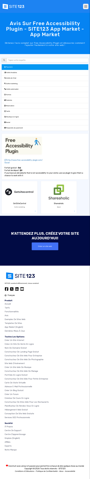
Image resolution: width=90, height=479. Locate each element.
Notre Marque (11, 450)
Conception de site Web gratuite (19, 413)
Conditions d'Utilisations (24, 471)
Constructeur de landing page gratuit (22, 352)
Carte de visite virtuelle (15, 383)
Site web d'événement (15, 363)
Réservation (9, 106)
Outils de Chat (10, 78)
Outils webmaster (11, 89)
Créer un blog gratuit (14, 390)
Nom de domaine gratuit (16, 348)
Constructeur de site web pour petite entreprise (26, 379)
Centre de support (13, 430)
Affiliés (7, 442)
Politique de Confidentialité (47, 471)
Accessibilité (70, 471)
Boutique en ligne (11, 117)
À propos (9, 426)
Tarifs (7, 111)
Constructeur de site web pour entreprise (23, 355)
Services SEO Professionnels (17, 417)
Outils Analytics (10, 72)
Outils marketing (11, 83)
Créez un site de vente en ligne (19, 344)
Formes (7, 95)
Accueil (8, 304)
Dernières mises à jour (15, 331)
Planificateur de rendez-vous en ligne (22, 406)
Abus (61, 471)
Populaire (8, 67)
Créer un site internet (14, 340)
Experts (8, 446)
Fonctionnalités (12, 311)
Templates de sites (13, 323)
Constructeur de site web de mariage (21, 371)
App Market (14, 327)
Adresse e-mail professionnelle (18, 386)
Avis (6, 315)
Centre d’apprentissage (15, 434)
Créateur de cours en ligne (17, 398)
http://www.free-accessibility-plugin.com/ (24, 160)
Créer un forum (12, 394)
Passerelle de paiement (13, 128)
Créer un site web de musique (18, 367)
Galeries (8, 100)
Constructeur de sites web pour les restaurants (27, 402)
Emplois (12, 438)
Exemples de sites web (15, 319)
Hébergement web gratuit (16, 410)
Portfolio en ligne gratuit (16, 375)
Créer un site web (45, 246)
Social (7, 122)
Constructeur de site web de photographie (24, 359)
